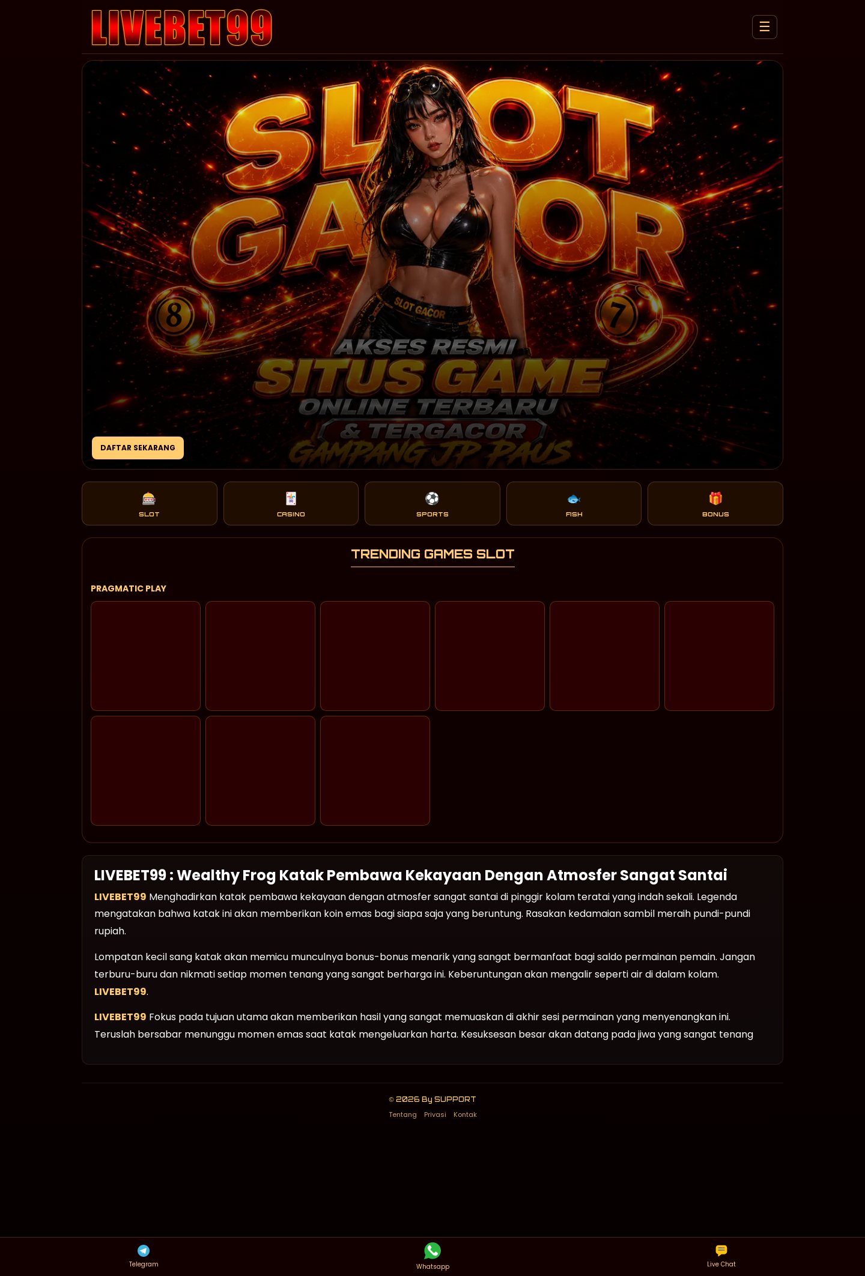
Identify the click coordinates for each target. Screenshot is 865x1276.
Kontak (465, 1114)
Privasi (435, 1114)
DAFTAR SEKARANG (137, 448)
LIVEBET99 (120, 897)
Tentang (403, 1114)
